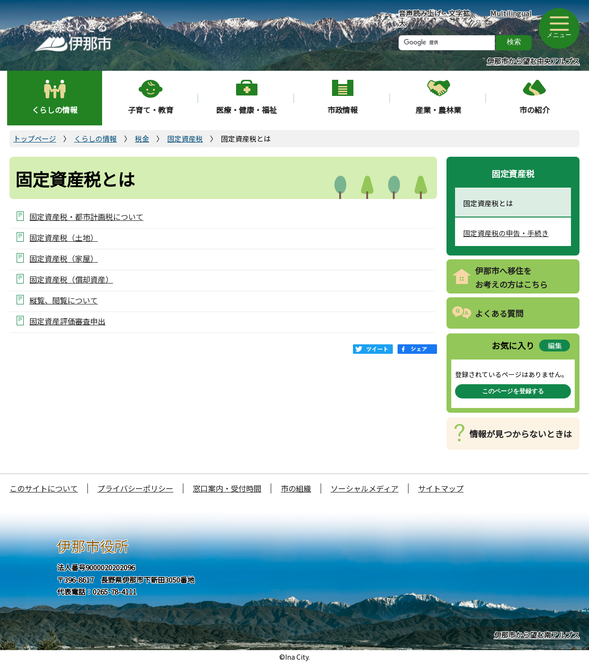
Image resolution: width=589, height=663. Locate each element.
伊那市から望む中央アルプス (533, 61)
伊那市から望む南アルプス (537, 635)
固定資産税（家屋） (63, 258)
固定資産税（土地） (63, 237)
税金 (142, 138)
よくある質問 (499, 313)
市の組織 (296, 488)
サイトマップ (441, 488)
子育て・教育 (150, 109)
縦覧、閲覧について (63, 299)
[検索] (446, 43)
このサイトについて (44, 488)
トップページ (34, 138)
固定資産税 (185, 138)
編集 (555, 345)
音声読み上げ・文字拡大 (434, 18)
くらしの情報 (54, 109)
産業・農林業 (438, 109)
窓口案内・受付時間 (227, 488)
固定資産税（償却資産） (71, 279)
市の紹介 (534, 109)
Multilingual (511, 13)
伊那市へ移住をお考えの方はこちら (511, 277)
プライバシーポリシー (135, 488)
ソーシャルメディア (365, 488)
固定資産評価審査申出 (67, 320)
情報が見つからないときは (520, 433)
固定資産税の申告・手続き (506, 233)
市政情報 (342, 109)
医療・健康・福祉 (246, 109)
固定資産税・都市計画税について (86, 216)
